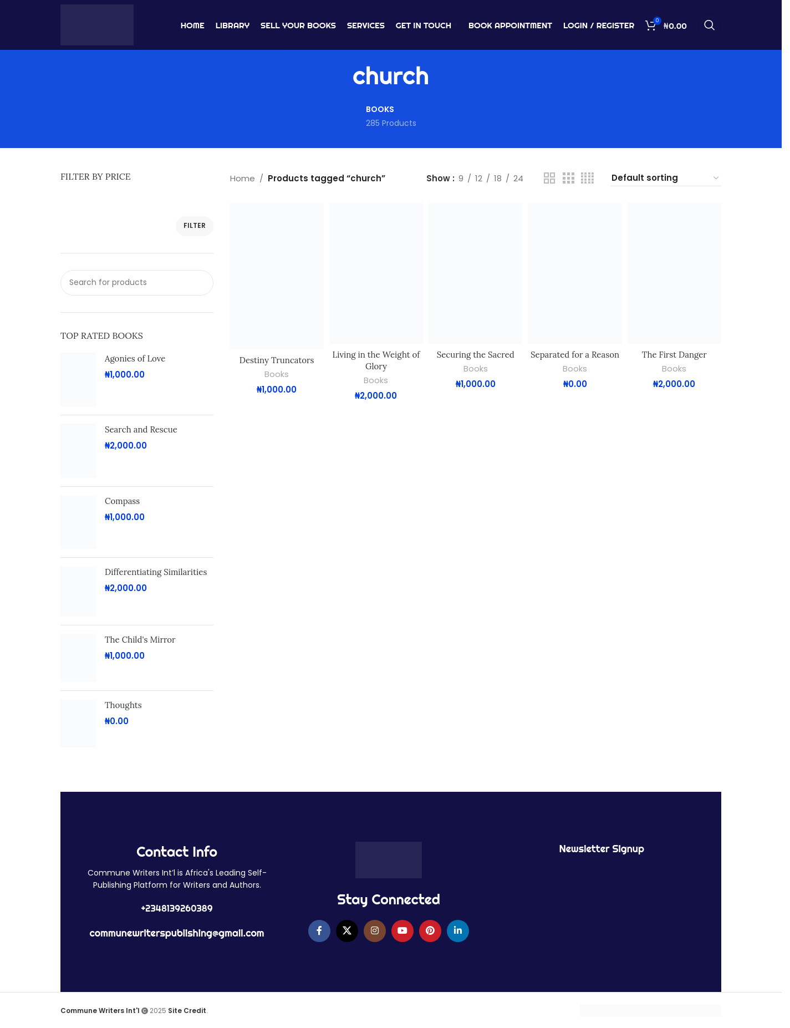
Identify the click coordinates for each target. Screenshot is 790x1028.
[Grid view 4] (587, 178)
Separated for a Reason (575, 354)
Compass (122, 501)
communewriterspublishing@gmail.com (177, 933)
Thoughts (123, 705)
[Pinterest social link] (430, 931)
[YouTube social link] (402, 931)
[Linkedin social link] (458, 931)
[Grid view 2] (549, 178)
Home (242, 178)
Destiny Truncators (276, 360)
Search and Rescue (141, 429)
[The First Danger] (674, 273)
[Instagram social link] (375, 931)
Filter (195, 225)
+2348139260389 (177, 908)
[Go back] (339, 76)
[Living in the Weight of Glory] (376, 273)
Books (276, 374)
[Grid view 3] (568, 178)
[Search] (709, 25)
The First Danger (674, 354)
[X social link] (347, 931)
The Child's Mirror (140, 639)
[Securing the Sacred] (475, 273)
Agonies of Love (135, 358)
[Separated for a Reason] (574, 273)
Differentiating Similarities (156, 572)
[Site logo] (97, 24)
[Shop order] (665, 178)
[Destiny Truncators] (277, 276)
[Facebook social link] (319, 931)
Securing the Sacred (475, 354)
